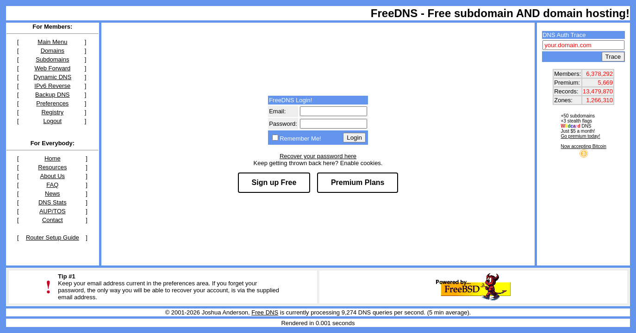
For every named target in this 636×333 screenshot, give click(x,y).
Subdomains (52, 59)
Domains (52, 50)
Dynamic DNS (53, 77)
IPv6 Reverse (52, 85)
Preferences (52, 103)
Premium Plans (358, 182)
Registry (52, 112)
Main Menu (52, 41)
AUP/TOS (52, 211)
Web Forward (52, 68)
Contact (52, 219)
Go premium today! (580, 136)
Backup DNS (52, 94)
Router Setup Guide (52, 237)
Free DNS (264, 312)
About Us (52, 176)
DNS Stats (52, 202)
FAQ (52, 184)
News (52, 193)
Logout (52, 120)
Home (52, 158)
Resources (52, 167)
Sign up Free (274, 182)
